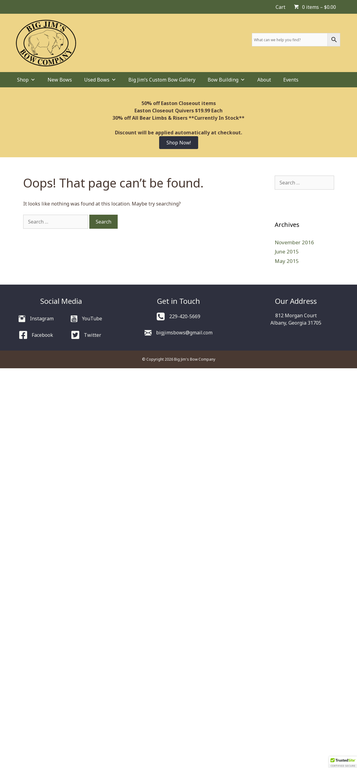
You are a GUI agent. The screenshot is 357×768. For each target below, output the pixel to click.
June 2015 (287, 251)
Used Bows (100, 79)
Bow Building (226, 79)
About (264, 79)
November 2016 (294, 242)
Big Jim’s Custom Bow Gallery (161, 79)
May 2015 (287, 260)
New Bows (60, 79)
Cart (280, 7)
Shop (26, 79)
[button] (343, 762)
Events (290, 79)
